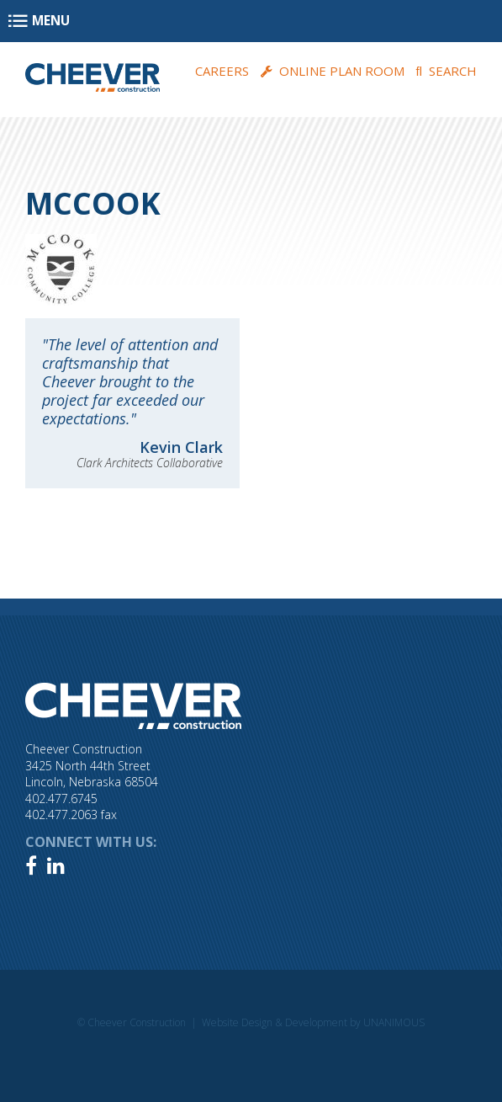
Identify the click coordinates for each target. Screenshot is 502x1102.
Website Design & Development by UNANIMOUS (313, 1022)
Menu (51, 21)
